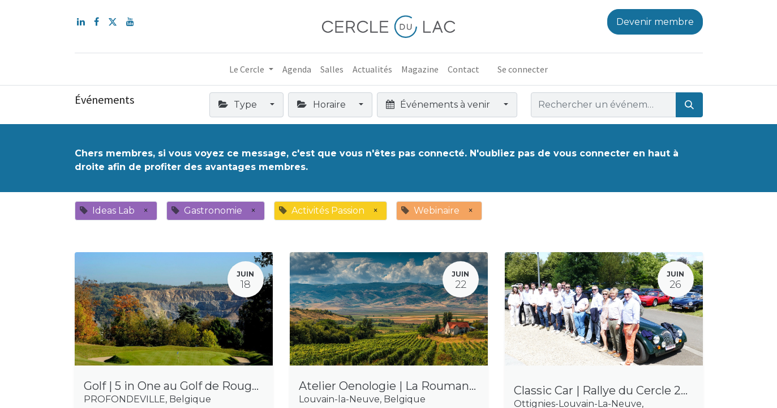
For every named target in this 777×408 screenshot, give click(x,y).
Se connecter (522, 69)
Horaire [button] (322, 104)
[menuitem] (297, 69)
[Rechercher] (689, 104)
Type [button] (238, 104)
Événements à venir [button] (439, 104)
